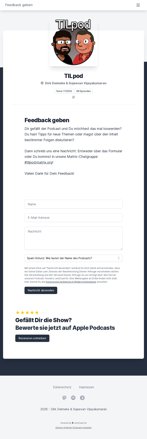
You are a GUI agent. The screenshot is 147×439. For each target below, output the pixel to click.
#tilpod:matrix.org (38, 162)
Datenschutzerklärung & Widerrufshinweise (71, 281)
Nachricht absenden (41, 290)
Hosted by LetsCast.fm (73, 423)
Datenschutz (62, 387)
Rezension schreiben (32, 338)
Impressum (86, 387)
